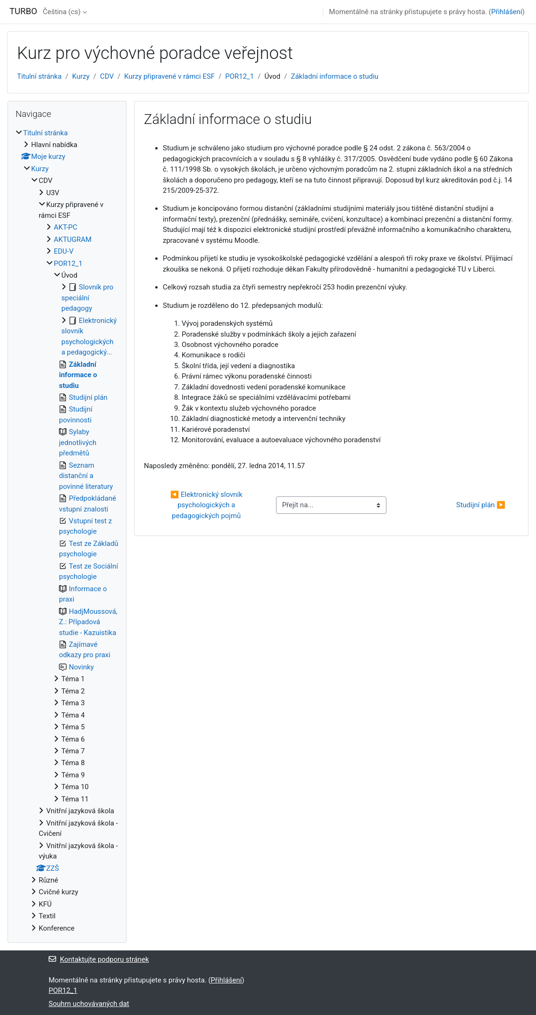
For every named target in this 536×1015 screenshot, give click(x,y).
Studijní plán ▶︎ (480, 505)
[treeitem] (67, 531)
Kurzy (81, 76)
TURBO (23, 11)
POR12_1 (239, 76)
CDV (107, 76)
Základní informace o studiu (335, 76)
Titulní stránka (39, 76)
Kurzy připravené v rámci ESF (169, 76)
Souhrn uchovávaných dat (89, 1003)
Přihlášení (506, 12)
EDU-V (64, 251)
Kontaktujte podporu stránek (99, 959)
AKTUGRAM (73, 239)
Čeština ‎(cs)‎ (62, 12)
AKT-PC (65, 227)
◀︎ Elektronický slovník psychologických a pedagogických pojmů (207, 505)
